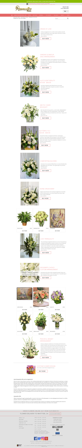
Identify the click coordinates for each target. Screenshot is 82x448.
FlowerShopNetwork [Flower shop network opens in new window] (41, 445)
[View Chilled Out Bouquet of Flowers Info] (57, 297)
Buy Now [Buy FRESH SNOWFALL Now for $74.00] (57, 334)
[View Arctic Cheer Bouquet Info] (30, 111)
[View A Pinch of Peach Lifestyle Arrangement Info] (41, 297)
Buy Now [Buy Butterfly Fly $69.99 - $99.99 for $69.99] (45, 145)
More (69, 15)
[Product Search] (61, 18)
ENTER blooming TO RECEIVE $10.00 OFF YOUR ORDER (42, 3)
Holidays (56, 15)
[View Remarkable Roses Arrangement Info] (41, 218)
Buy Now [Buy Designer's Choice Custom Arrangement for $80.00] (45, 278)
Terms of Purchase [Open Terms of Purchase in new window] (59, 445)
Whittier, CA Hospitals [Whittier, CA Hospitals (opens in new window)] (47, 441)
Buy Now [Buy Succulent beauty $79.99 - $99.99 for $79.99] (45, 92)
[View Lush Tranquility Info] (30, 245)
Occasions (49, 15)
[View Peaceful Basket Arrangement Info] (30, 348)
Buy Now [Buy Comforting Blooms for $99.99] (45, 170)
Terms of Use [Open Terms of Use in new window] (44, 446)
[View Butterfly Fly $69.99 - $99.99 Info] (30, 138)
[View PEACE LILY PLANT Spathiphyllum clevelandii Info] (24, 218)
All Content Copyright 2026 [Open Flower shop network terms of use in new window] (30, 445)
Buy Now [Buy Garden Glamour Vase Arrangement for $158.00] (45, 67)
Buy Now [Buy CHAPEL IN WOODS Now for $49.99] (24, 309)
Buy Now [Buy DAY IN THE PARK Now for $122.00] (24, 334)
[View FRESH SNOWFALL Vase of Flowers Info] (57, 321)
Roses (29, 15)
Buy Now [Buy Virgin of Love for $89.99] (45, 38)
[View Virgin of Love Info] (30, 33)
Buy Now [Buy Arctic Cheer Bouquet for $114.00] (45, 118)
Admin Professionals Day (20, 15)
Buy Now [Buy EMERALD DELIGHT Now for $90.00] (41, 334)
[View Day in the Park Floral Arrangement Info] (24, 321)
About (63, 15)
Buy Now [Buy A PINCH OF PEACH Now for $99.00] (41, 309)
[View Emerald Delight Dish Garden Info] (41, 321)
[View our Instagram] (42, 439)
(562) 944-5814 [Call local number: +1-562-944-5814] (66, 8)
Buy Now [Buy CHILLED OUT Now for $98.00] (57, 309)
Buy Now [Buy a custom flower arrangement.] (42, 371)
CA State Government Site (45, 443)
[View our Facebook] (35, 439)
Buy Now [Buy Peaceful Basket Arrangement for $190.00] (45, 357)
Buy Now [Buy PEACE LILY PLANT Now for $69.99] (24, 231)
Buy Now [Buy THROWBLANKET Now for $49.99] (57, 231)
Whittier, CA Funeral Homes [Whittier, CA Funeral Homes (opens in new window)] (36, 441)
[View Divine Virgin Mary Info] (30, 193)
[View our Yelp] (46, 439)
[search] (68, 18)
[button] (66, 11)
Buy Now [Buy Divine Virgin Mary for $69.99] (45, 198)
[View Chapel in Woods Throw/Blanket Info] (24, 293)
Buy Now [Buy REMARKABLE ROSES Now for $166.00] (41, 231)
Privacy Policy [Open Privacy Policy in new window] (50, 445)
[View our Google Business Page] (39, 439)
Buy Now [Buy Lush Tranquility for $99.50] (45, 252)
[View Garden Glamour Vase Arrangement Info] (30, 61)
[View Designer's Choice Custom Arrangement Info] (30, 272)
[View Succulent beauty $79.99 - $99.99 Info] (30, 86)
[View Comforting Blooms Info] (30, 165)
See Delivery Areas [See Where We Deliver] (55, 413)
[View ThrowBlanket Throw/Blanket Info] (57, 218)
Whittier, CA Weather (35, 443)
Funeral (41, 15)
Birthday (35, 15)
